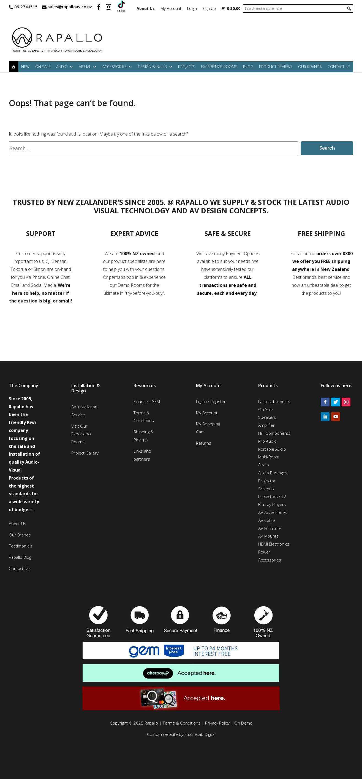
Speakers (267, 417)
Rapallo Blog (20, 557)
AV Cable (266, 520)
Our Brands (310, 66)
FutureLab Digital (199, 734)
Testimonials (20, 546)
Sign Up (209, 8)
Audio (64, 66)
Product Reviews (276, 66)
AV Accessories (272, 512)
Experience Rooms (219, 66)
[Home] (13, 66)
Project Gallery (85, 453)
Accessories (117, 66)
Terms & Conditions (181, 723)
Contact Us (339, 66)
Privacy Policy (217, 723)
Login (192, 8)
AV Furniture (270, 528)
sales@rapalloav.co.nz (70, 6)
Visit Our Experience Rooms (81, 434)
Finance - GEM (147, 401)
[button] (349, 8)
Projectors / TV (272, 496)
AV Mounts (268, 536)
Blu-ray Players (272, 504)
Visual (88, 66)
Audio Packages (272, 472)
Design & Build (155, 66)
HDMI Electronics (273, 544)
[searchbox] (298, 8)
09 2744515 (26, 6)
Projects (186, 66)
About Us (17, 523)
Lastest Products (274, 401)
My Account (170, 8)
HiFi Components (274, 433)
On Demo (243, 723)
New (25, 66)
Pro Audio (267, 441)
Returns (203, 443)
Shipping (141, 431)
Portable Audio (272, 449)
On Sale (43, 66)
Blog (248, 66)
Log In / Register (211, 401)
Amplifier (266, 425)
